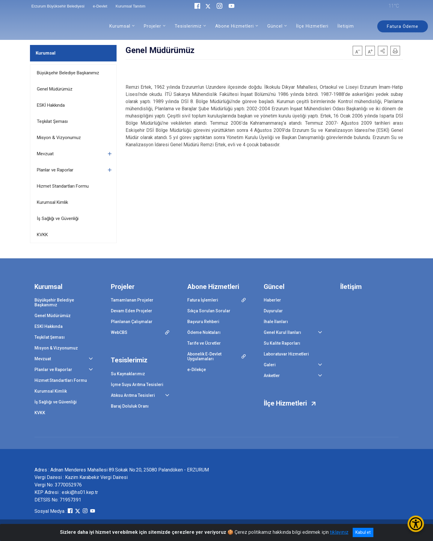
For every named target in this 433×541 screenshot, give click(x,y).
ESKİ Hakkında (51, 105)
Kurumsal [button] (119, 26)
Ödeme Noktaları (204, 332)
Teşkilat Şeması (52, 121)
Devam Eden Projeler (131, 310)
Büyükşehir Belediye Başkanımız (68, 73)
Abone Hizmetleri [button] (234, 26)
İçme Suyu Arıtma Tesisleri (137, 384)
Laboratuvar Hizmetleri (286, 354)
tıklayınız (339, 532)
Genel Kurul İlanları (282, 332)
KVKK (42, 234)
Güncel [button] (275, 26)
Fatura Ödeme (402, 26)
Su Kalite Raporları (282, 343)
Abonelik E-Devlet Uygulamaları (204, 356)
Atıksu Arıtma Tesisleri (133, 395)
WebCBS (119, 332)
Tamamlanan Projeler (132, 300)
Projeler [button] (152, 26)
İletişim (345, 26)
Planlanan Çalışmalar (132, 321)
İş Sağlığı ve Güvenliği (58, 218)
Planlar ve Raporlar (55, 170)
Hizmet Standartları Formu (63, 186)
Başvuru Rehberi (203, 321)
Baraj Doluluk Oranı (130, 406)
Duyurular (273, 310)
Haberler (272, 300)
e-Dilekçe (196, 369)
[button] (382, 50)
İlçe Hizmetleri (312, 26)
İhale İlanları (276, 321)
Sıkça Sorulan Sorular (208, 310)
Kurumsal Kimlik (52, 202)
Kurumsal (45, 53)
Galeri (270, 364)
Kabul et (363, 532)
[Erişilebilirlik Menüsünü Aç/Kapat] (416, 524)
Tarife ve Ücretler (204, 343)
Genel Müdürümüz (55, 89)
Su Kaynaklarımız (128, 373)
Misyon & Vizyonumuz (59, 137)
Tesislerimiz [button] (188, 26)
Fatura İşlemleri (202, 300)
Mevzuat (45, 153)
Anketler (272, 375)
